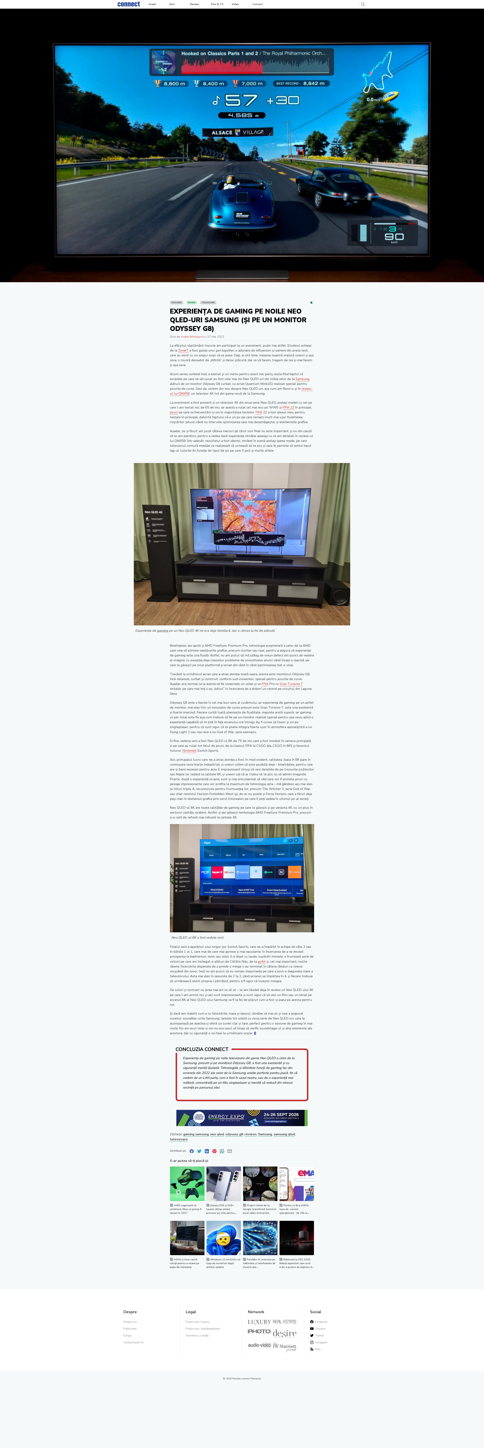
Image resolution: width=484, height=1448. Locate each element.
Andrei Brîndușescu (193, 337)
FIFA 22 (288, 407)
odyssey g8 (234, 1134)
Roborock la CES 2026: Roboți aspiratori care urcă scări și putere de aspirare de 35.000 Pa (296, 1265)
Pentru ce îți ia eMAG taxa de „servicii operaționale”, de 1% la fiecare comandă (294, 1211)
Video (235, 4)
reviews (251, 1134)
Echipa (127, 1336)
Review (194, 4)
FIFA (259, 412)
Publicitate (130, 1329)
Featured (177, 302)
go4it (262, 961)
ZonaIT (183, 350)
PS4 (265, 684)
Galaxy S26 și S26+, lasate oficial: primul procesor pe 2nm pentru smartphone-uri (220, 1211)
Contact (257, 4)
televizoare (179, 1139)
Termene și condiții (197, 1336)
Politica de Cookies (198, 1322)
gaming (162, 630)
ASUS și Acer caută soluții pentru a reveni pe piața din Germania (184, 1263)
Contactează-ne (133, 1342)
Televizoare (208, 302)
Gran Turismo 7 (291, 684)
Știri (172, 4)
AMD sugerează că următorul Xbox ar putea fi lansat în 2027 (185, 1209)
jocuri (174, 412)
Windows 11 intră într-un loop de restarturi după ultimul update (223, 1263)
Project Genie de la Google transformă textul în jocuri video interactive (259, 1209)
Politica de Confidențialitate (203, 1329)
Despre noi (130, 1322)
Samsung (302, 379)
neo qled (217, 1134)
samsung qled (284, 1134)
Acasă (152, 4)
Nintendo (189, 750)
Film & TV (217, 4)
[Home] (129, 3)
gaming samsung (196, 1134)
